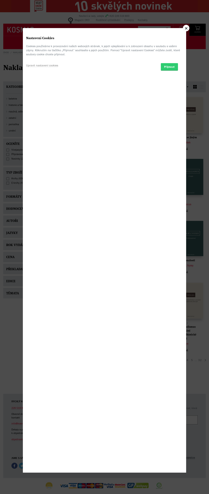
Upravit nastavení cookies (42, 265)
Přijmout (169, 266)
